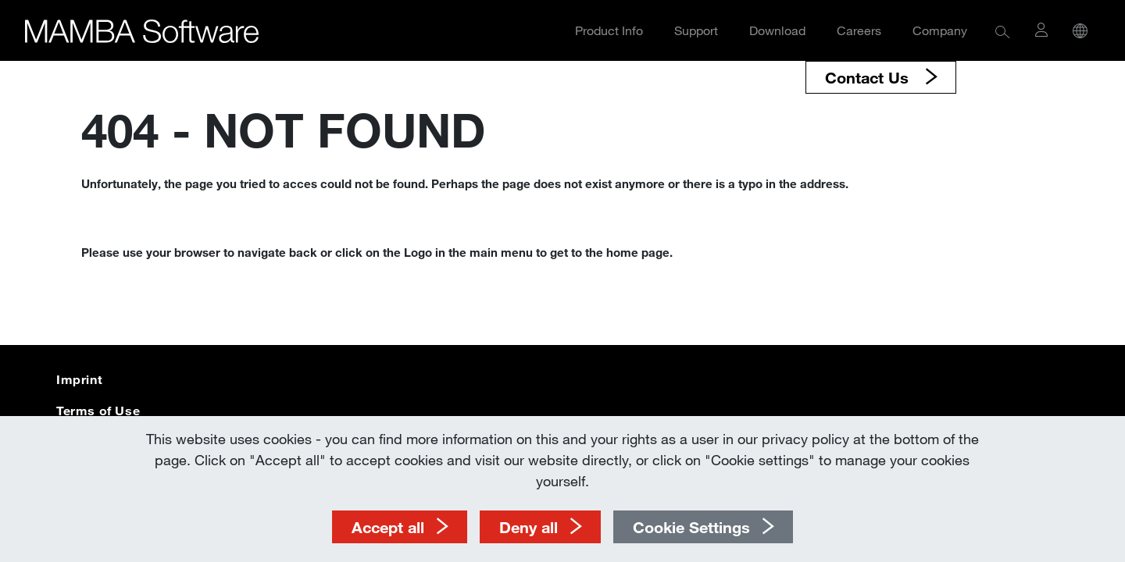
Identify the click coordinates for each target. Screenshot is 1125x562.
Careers (859, 30)
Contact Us (869, 77)
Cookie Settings (691, 527)
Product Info (609, 30)
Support (696, 30)
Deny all (528, 527)
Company (939, 30)
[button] (1003, 30)
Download (777, 30)
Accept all (388, 527)
